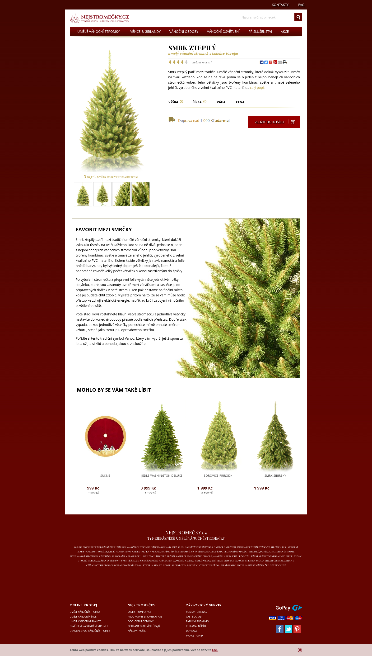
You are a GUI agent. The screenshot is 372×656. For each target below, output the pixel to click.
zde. (215, 650)
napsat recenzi (202, 62)
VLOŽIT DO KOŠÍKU (275, 122)
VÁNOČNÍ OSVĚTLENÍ (223, 31)
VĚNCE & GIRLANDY (145, 31)
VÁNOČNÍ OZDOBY (183, 31)
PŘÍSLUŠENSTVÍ (260, 31)
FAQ (301, 4)
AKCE (285, 31)
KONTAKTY (280, 4)
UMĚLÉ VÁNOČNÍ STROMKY (98, 31)
